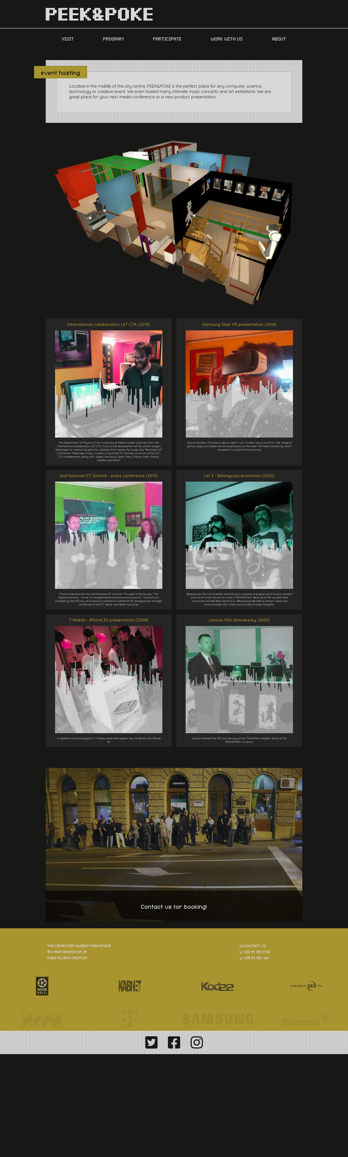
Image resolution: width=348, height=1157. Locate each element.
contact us (255, 945)
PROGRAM (114, 38)
